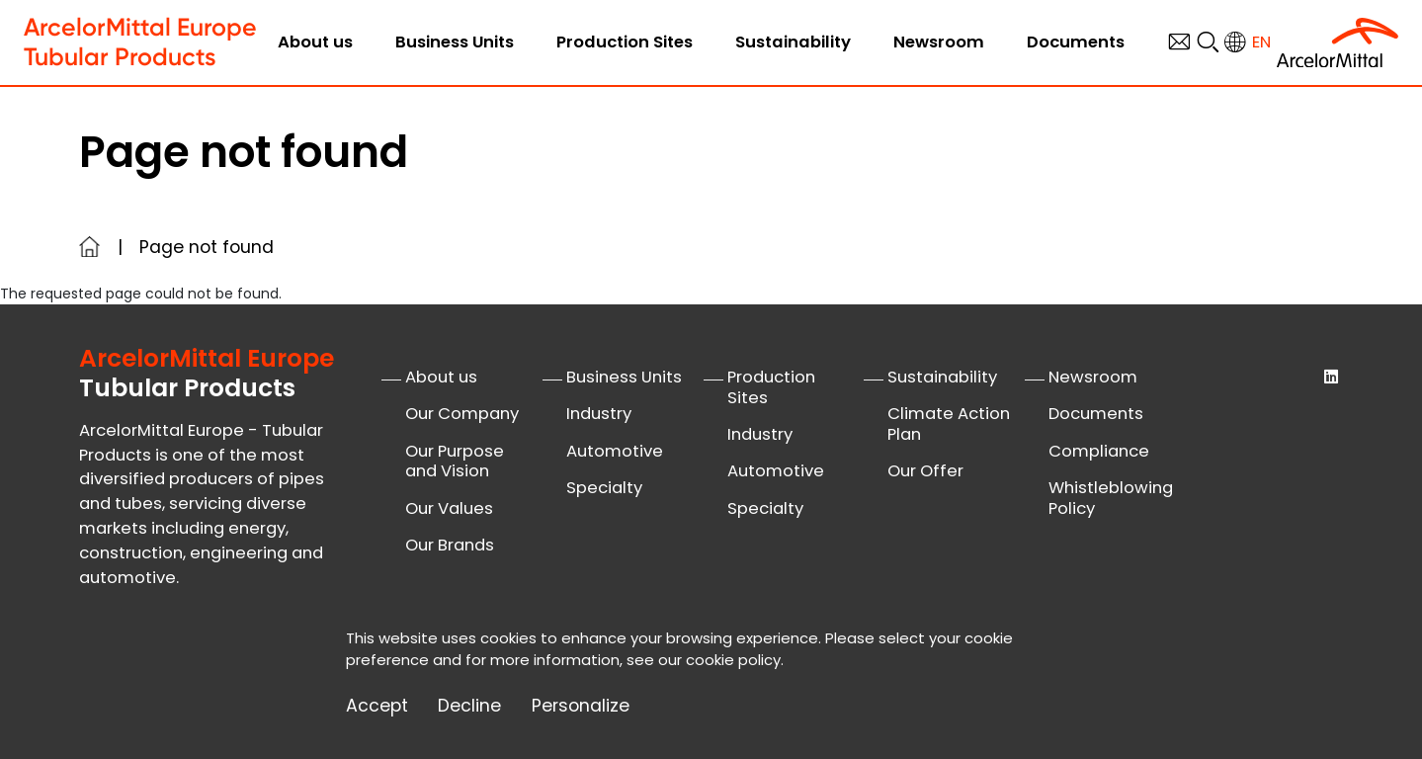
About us (315, 42)
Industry (598, 413)
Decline (469, 706)
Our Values (449, 508)
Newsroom (938, 42)
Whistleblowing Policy (1110, 498)
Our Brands (449, 545)
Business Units (454, 42)
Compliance (1098, 451)
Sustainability (793, 42)
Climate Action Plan (948, 424)
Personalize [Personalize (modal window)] (580, 706)
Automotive (614, 451)
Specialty (604, 487)
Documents (1076, 42)
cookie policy (733, 659)
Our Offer (925, 471)
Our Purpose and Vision (454, 461)
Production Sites (624, 42)
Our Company (462, 413)
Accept (377, 706)
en (1261, 42)
